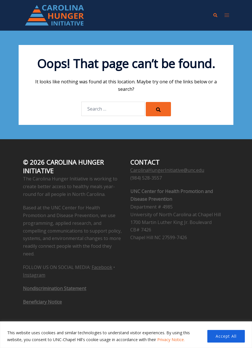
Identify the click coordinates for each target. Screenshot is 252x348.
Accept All (226, 336)
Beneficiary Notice (42, 302)
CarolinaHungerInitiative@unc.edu (167, 170)
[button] (215, 15)
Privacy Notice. (171, 339)
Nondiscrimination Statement (54, 288)
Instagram (34, 275)
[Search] (158, 109)
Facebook (102, 267)
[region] (126, 334)
